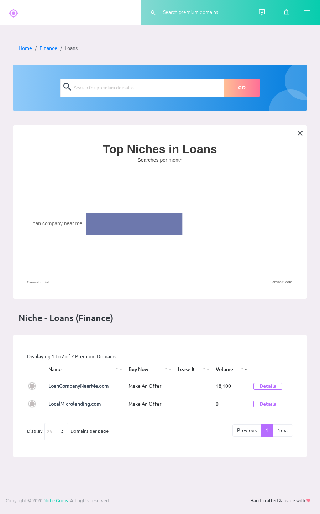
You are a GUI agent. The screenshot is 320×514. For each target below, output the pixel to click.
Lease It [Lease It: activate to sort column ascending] (186, 369)
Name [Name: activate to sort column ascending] (55, 369)
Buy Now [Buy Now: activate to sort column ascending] (138, 369)
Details (267, 386)
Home (25, 48)
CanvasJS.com (281, 281)
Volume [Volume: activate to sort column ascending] (224, 369)
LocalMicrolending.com (74, 404)
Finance (48, 48)
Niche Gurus (55, 500)
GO (242, 88)
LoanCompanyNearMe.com (78, 386)
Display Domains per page (68, 431)
